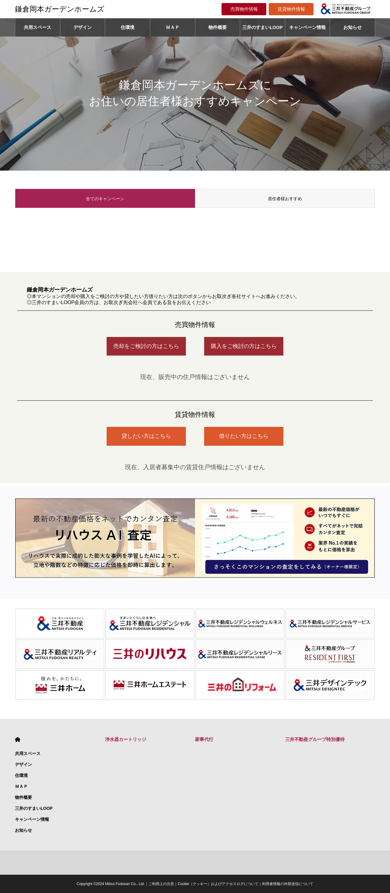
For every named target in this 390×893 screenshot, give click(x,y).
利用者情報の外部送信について (287, 884)
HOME (17, 739)
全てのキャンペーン (105, 198)
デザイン (82, 27)
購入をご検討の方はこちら (244, 346)
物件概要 (217, 27)
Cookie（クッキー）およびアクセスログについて (218, 884)
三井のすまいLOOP (262, 27)
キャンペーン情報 (307, 27)
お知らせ (352, 27)
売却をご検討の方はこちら (146, 346)
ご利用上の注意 (161, 884)
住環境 (127, 27)
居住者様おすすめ (285, 198)
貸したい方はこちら (146, 436)
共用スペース (37, 27)
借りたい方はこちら (243, 436)
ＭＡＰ (172, 27)
